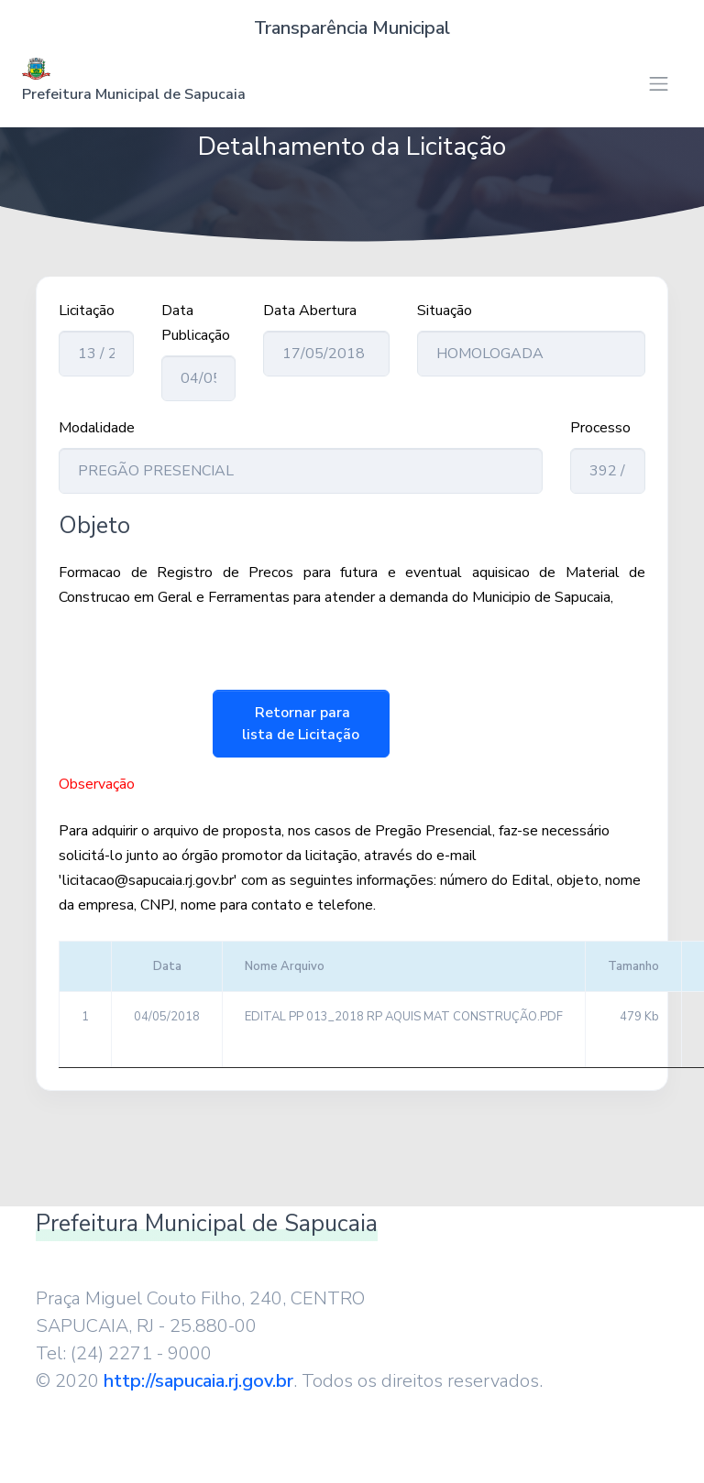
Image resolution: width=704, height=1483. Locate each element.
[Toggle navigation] (658, 84)
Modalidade (97, 428)
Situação (444, 310)
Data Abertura (310, 310)
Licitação (87, 310)
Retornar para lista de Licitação (300, 724)
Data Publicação (195, 322)
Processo (600, 428)
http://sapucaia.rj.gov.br (198, 1381)
